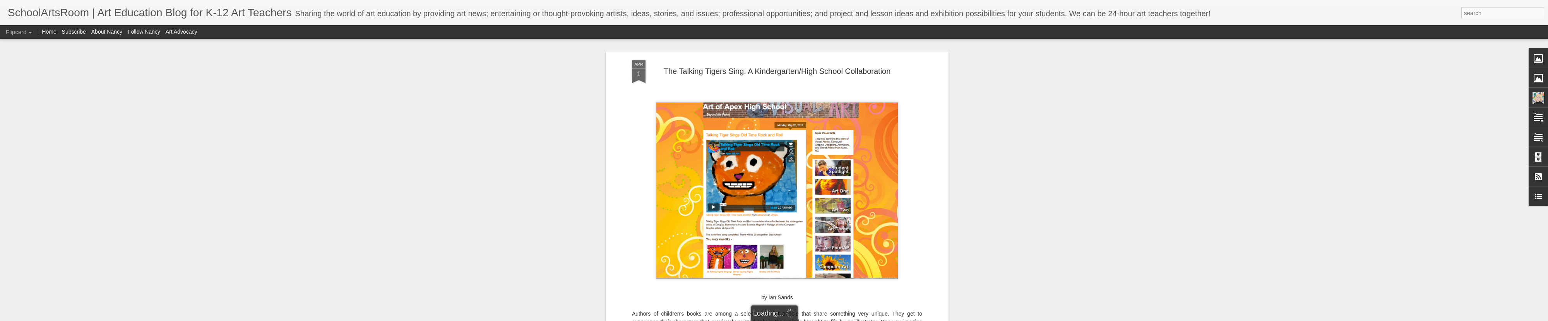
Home (49, 32)
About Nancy (106, 32)
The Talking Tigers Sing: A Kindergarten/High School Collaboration (777, 71)
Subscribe (74, 32)
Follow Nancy (144, 32)
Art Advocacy (181, 32)
